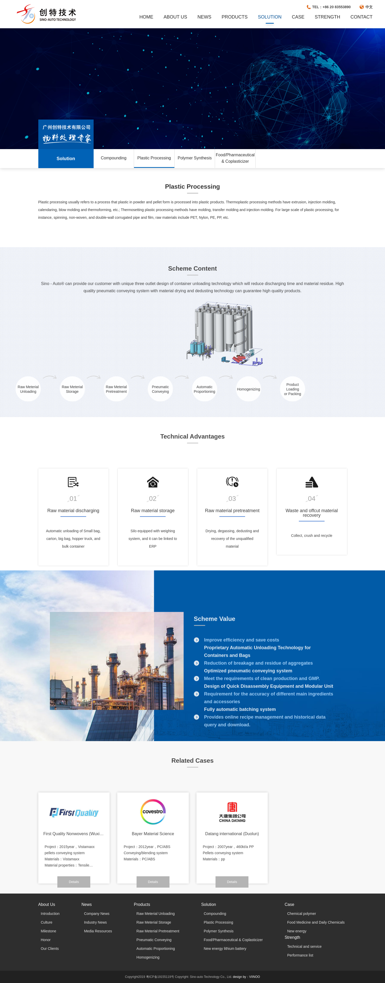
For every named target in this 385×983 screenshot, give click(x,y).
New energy (297, 931)
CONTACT (362, 17)
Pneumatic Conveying (154, 940)
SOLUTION (270, 17)
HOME (146, 17)
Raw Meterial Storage (154, 922)
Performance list (300, 955)
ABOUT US (175, 17)
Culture (46, 922)
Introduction (50, 914)
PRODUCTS (235, 17)
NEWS (204, 17)
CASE (298, 17)
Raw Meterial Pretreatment (158, 931)
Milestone (48, 931)
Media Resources (98, 931)
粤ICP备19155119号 (160, 977)
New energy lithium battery (225, 948)
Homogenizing (148, 957)
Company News (97, 914)
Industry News (95, 922)
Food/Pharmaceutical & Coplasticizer (235, 158)
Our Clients (50, 948)
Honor (46, 940)
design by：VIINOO (246, 977)
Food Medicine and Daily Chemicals (316, 922)
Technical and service (304, 946)
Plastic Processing (154, 158)
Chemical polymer (301, 914)
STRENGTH (327, 17)
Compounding (114, 158)
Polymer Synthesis (195, 158)
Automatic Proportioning (156, 948)
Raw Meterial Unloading (156, 914)
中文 (369, 7)
